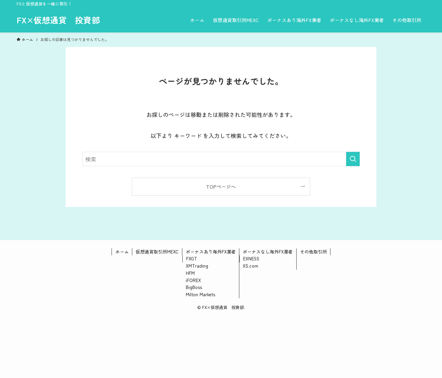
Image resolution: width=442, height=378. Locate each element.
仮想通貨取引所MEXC (157, 251)
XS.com (250, 265)
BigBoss (194, 287)
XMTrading (197, 265)
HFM (190, 273)
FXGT (191, 258)
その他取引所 (313, 251)
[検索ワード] (221, 159)
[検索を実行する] (353, 159)
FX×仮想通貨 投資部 (58, 20)
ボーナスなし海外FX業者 (268, 251)
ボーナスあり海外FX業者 (211, 251)
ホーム (122, 251)
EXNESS (251, 258)
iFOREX (193, 280)
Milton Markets (200, 294)
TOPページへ (221, 186)
